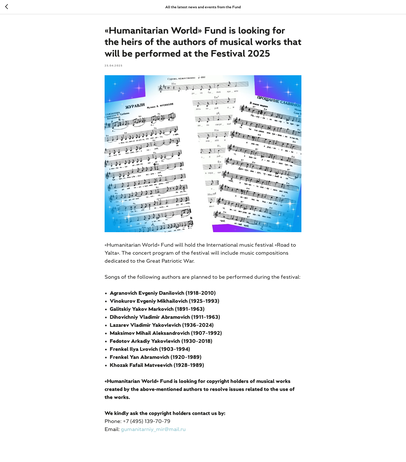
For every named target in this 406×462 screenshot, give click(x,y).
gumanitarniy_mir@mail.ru (153, 429)
